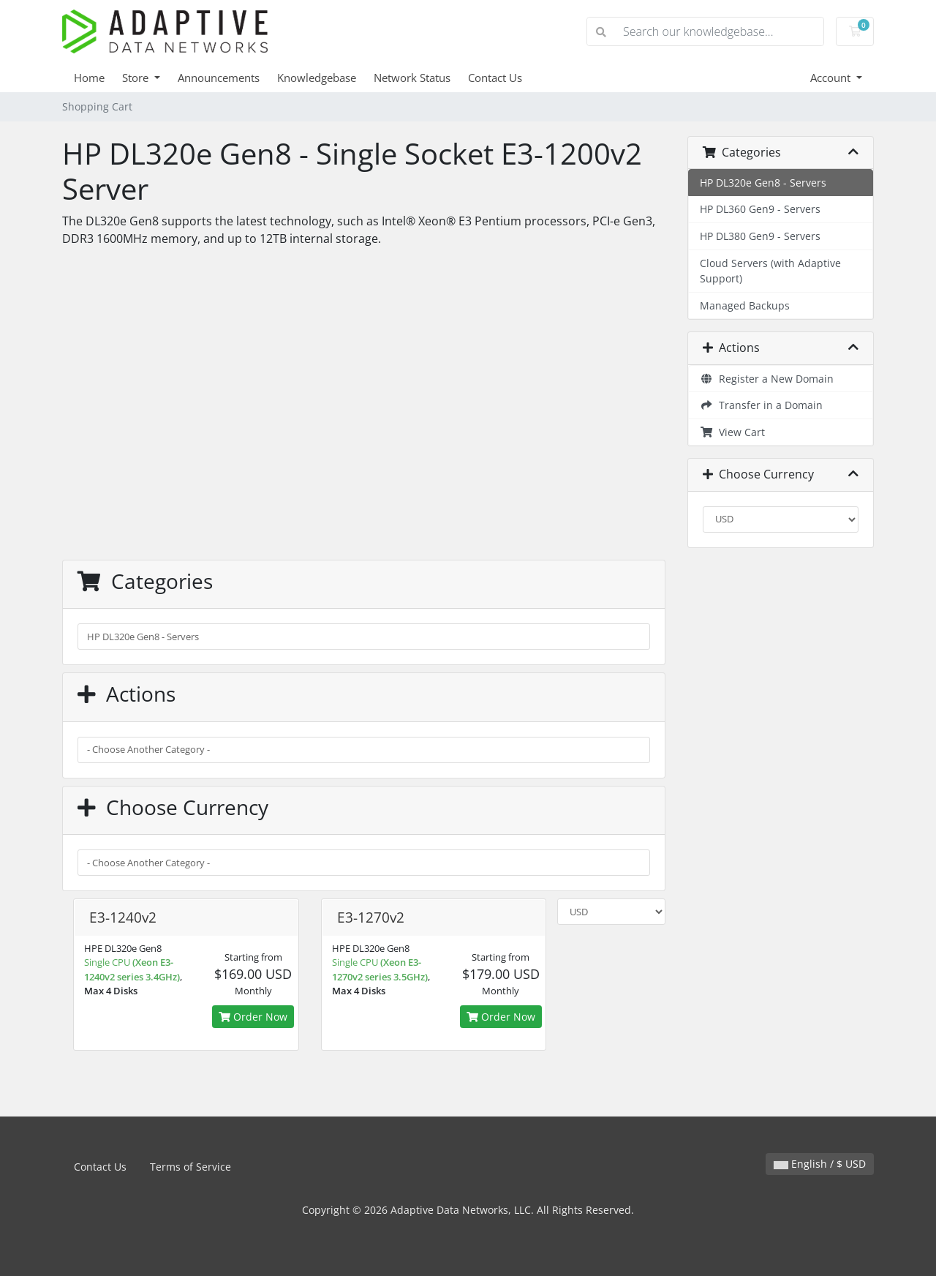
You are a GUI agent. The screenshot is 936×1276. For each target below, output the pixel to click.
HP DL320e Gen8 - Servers (763, 182)
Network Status (412, 77)
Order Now (253, 1017)
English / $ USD (820, 1164)
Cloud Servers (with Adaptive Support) (770, 271)
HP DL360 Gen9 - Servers (760, 209)
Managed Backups (745, 305)
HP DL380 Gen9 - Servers (760, 236)
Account (831, 77)
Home (89, 77)
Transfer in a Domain (761, 405)
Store (136, 77)
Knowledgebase (316, 77)
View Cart (732, 432)
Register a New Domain (767, 379)
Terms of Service (190, 1167)
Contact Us (495, 77)
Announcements (219, 77)
